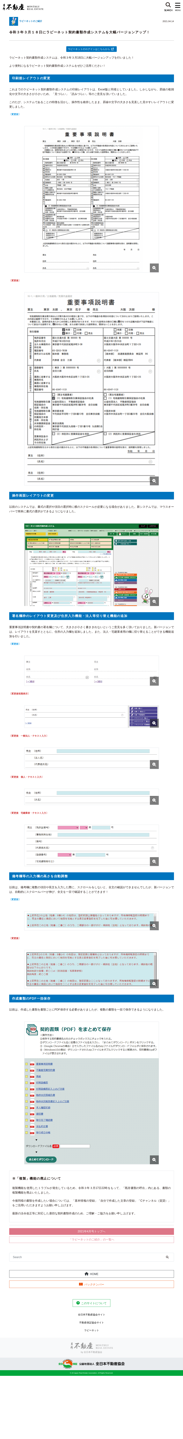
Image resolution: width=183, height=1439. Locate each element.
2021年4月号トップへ (91, 1231)
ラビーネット (91, 1330)
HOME (94, 1274)
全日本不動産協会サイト (91, 1314)
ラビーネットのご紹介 (30, 21)
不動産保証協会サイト (91, 1322)
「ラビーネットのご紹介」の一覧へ (91, 1239)
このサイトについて (94, 1303)
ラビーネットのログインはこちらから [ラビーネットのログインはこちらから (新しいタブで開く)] (89, 49)
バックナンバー (94, 1284)
